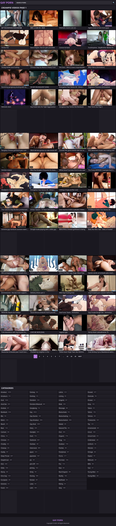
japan (34, 452)
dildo (4, 468)
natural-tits (64, 428)
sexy (62, 487)
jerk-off (34, 464)
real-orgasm (65, 472)
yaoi (91, 468)
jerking (34, 468)
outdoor (64, 444)
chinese (5, 440)
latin (33, 487)
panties (63, 448)
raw (62, 468)
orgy (62, 440)
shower (92, 400)
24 (71, 356)
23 (67, 356)
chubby (5, 444)
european (6, 480)
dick (4, 464)
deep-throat (7, 456)
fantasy (34, 392)
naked (63, 424)
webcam (92, 460)
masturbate (64, 412)
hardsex (34, 444)
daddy (5, 452)
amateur (6, 392)
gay (33, 412)
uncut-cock (93, 436)
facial (5, 487)
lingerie (63, 400)
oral (62, 432)
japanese (35, 456)
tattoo (92, 412)
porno (63, 456)
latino (63, 392)
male (62, 404)
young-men (93, 476)
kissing (34, 476)
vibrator (92, 448)
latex (33, 483)
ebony (4, 472)
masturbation (65, 420)
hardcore (35, 440)
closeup (5, 448)
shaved (92, 392)
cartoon (5, 432)
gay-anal (35, 424)
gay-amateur (36, 420)
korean (34, 480)
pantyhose (64, 452)
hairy (33, 428)
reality (63, 476)
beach (4, 424)
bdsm (5, 420)
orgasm (63, 436)
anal (5, 400)
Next (80, 356)
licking (63, 396)
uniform (92, 444)
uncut (92, 432)
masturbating (65, 416)
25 (75, 356)
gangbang (35, 408)
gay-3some (35, 416)
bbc (4, 416)
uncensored (93, 428)
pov (62, 464)
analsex (5, 408)
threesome (93, 420)
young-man (93, 472)
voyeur (92, 456)
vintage (92, 452)
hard (33, 436)
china (4, 436)
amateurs (6, 396)
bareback (6, 412)
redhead (63, 480)
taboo (91, 408)
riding (63, 483)
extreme (5, 483)
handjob (35, 432)
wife (91, 464)
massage (63, 408)
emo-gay (6, 476)
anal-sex (6, 404)
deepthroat (7, 460)
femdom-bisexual (37, 404)
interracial (35, 448)
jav (32, 460)
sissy (91, 404)
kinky (33, 472)
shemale (92, 396)
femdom (35, 400)
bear (4, 428)
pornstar (64, 460)
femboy (34, 396)
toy (91, 424)
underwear (93, 440)
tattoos (92, 416)
